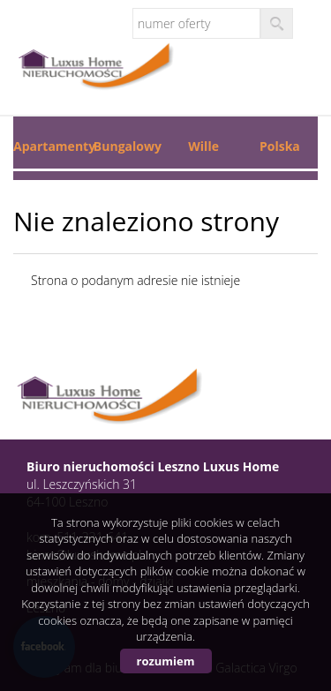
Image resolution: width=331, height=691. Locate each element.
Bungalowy (128, 146)
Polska (280, 146)
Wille (203, 146)
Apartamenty (51, 146)
